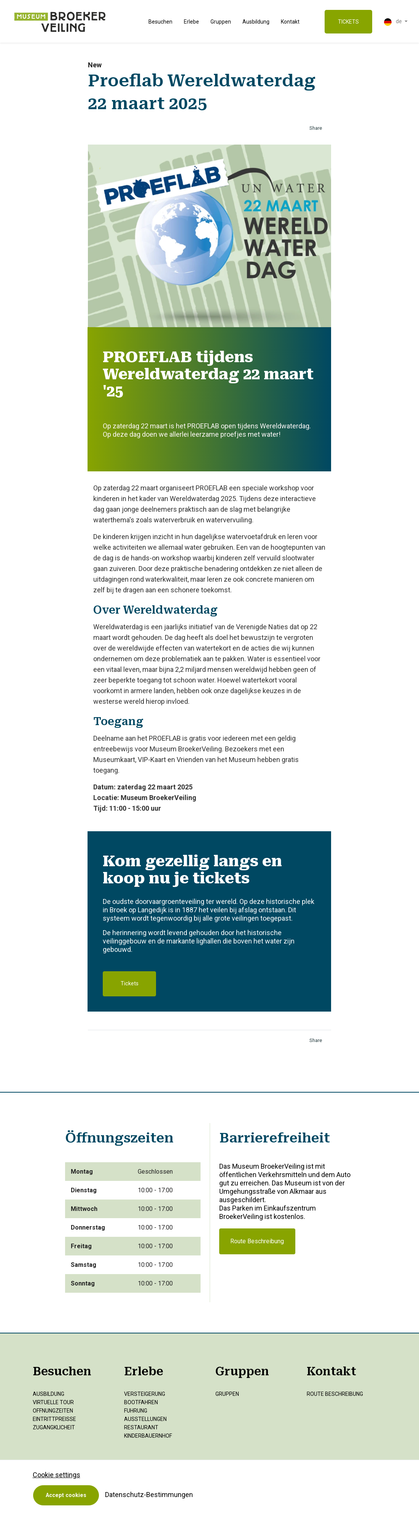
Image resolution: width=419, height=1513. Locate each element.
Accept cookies (66, 1495)
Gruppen (220, 22)
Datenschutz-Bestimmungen (149, 1495)
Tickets (130, 983)
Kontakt (290, 22)
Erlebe (191, 22)
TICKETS (348, 22)
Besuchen (160, 22)
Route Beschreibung (257, 1241)
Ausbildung (255, 22)
